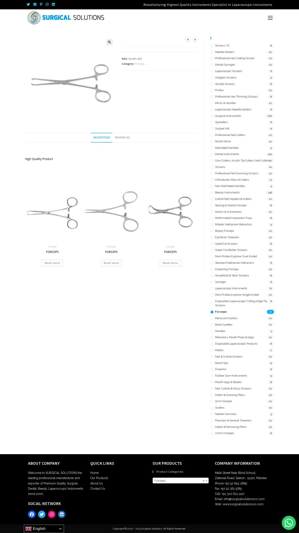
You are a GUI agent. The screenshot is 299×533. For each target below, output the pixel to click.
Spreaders (221, 122)
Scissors (220, 166)
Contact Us (97, 488)
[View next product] (195, 40)
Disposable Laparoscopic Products (236, 343)
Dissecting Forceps (227, 269)
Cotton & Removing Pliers (230, 426)
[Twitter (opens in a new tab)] (29, 4)
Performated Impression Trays (233, 218)
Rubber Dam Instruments (231, 375)
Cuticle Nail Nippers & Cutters (233, 198)
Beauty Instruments (227, 192)
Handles (220, 331)
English (35, 529)
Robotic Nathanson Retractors (233, 224)
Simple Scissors (225, 83)
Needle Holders (224, 52)
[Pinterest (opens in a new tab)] (41, 4)
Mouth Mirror (223, 141)
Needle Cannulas (225, 414)
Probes (219, 90)
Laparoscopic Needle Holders (233, 109)
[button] (109, 42)
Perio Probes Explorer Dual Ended (236, 256)
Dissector (221, 369)
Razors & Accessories (228, 211)
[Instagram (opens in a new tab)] (47, 4)
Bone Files (221, 363)
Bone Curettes (223, 324)
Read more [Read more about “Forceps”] (52, 263)
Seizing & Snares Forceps (230, 205)
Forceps (140, 64)
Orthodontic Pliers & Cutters (232, 179)
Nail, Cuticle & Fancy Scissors (233, 388)
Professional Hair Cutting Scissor (235, 58)
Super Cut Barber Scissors (231, 249)
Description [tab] (101, 137)
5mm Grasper (223, 401)
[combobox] (181, 480)
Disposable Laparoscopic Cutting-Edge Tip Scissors (241, 303)
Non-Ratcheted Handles (230, 186)
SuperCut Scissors (226, 243)
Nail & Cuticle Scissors (228, 356)
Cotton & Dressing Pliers (230, 394)
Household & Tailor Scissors (232, 275)
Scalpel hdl (222, 128)
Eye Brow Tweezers (227, 237)
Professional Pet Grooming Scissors (236, 173)
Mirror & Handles (225, 103)
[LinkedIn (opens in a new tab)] (53, 4)
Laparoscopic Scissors (228, 71)
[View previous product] (188, 40)
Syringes (220, 281)
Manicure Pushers (226, 318)
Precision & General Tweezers (233, 420)
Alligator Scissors (225, 77)
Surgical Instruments (228, 115)
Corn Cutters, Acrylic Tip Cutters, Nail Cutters (242, 160)
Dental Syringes (225, 64)
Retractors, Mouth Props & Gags (234, 337)
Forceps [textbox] (179, 481)
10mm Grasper (224, 433)
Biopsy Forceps (224, 230)
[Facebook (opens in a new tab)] (35, 4)
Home (94, 472)
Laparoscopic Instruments (231, 288)
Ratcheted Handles (227, 147)
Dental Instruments (227, 154)
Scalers (219, 407)
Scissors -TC (222, 45)
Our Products (99, 478)
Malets (219, 350)
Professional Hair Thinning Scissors (236, 96)
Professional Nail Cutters (230, 135)
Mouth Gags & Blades (228, 382)
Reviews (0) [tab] (122, 137)
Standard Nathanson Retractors (234, 262)
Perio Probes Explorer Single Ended (237, 294)
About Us (96, 483)
